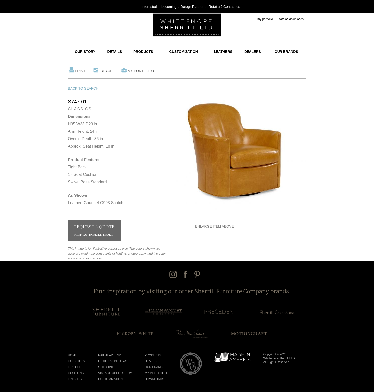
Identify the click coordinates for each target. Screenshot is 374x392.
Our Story (85, 52)
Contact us (231, 7)
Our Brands (286, 52)
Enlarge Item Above (214, 226)
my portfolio (265, 19)
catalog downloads (291, 19)
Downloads (154, 379)
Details (114, 52)
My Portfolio (141, 71)
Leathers (223, 52)
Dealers (252, 52)
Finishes (75, 379)
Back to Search (83, 88)
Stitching (106, 367)
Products (143, 52)
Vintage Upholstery (115, 373)
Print (80, 71)
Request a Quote (94, 231)
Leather (74, 367)
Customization (183, 52)
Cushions (76, 373)
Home (72, 355)
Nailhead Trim (109, 355)
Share (106, 71)
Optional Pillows (112, 361)
